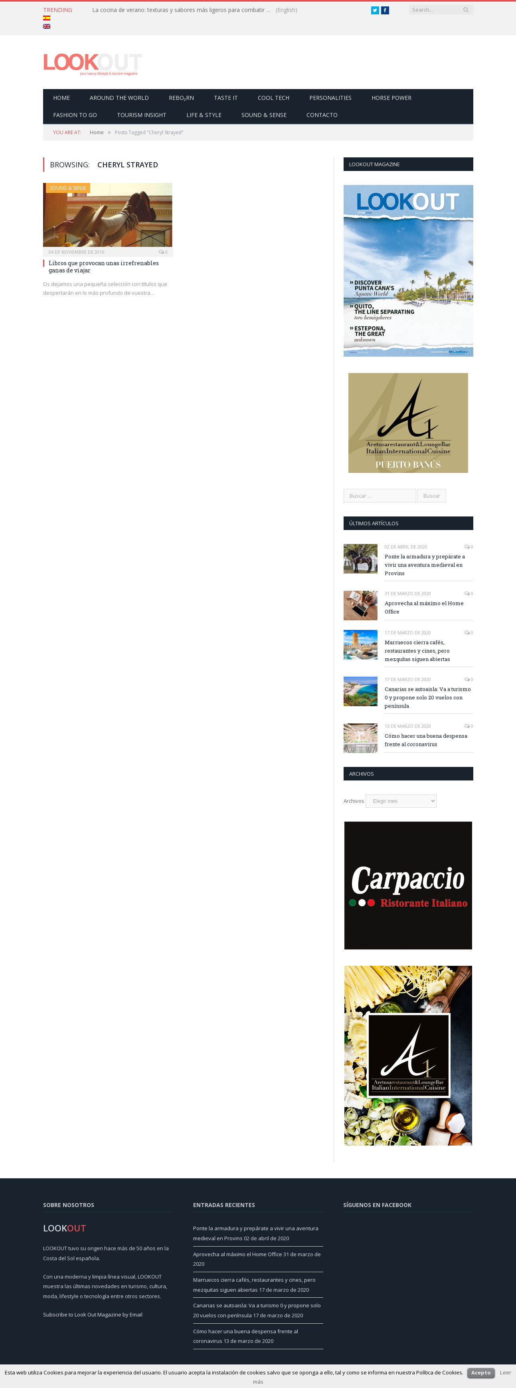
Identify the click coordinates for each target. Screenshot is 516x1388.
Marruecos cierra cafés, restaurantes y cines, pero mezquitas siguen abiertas (417, 651)
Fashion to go (75, 115)
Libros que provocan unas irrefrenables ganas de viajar (104, 266)
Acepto (481, 1372)
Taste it (226, 97)
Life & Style (203, 115)
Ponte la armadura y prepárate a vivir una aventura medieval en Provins (425, 565)
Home (61, 97)
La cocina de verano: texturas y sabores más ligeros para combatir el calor (184, 10)
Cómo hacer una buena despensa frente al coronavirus (426, 740)
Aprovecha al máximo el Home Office (424, 607)
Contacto (322, 115)
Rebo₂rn (181, 97)
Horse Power (391, 97)
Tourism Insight (141, 115)
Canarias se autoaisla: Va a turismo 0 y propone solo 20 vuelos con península (428, 697)
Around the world (119, 97)
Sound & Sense (264, 115)
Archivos (354, 800)
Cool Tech (273, 97)
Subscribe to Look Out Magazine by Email (92, 1314)
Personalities (330, 97)
